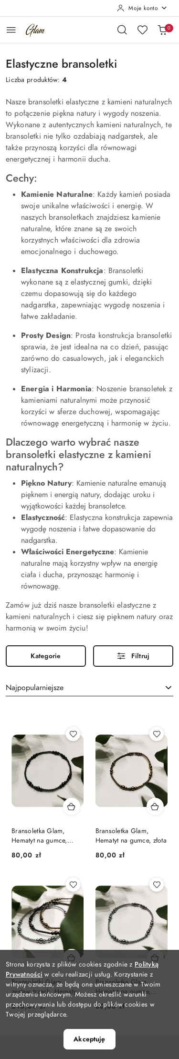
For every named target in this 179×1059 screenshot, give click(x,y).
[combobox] (89, 688)
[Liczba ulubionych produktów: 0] (142, 29)
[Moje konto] (142, 8)
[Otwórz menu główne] (11, 29)
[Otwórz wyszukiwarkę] (122, 29)
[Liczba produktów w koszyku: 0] (162, 29)
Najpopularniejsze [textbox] (34, 687)
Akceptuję (89, 1039)
